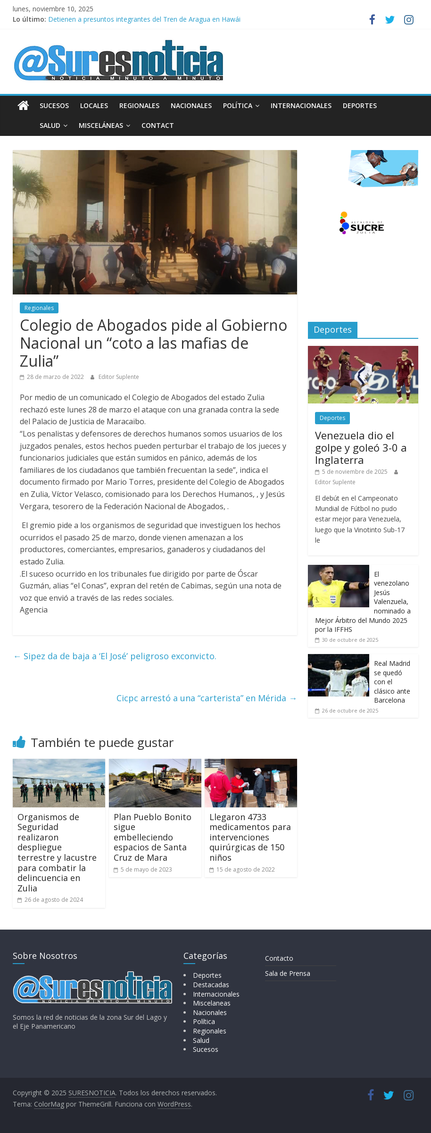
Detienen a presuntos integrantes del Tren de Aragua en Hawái (144, 19)
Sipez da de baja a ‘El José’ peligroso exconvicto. (114, 656)
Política (237, 105)
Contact (136, 125)
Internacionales (301, 105)
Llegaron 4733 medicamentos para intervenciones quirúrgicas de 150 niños (250, 837)
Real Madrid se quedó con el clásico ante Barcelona (392, 682)
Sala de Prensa (287, 973)
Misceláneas (80, 125)
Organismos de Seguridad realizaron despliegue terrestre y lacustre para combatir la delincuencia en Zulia (57, 852)
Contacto (279, 958)
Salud (28, 125)
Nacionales (191, 105)
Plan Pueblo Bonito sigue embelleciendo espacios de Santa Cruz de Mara (152, 837)
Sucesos (54, 105)
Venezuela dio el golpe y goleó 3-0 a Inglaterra (361, 447)
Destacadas (211, 984)
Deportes (360, 105)
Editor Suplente (119, 377)
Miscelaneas (212, 1003)
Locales (94, 105)
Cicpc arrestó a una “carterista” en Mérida (206, 698)
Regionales (139, 105)
